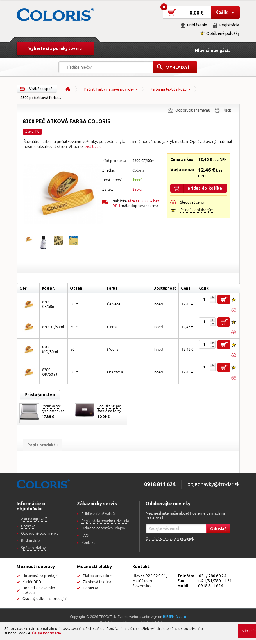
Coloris (138, 170)
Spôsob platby (33, 548)
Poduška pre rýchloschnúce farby (53, 411)
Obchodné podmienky (39, 533)
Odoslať (218, 528)
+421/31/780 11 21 (214, 580)
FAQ (85, 535)
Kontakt (88, 542)
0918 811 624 (210, 585)
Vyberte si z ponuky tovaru (55, 48)
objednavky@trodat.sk (213, 484)
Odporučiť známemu (192, 110)
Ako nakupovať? (34, 519)
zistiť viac (93, 146)
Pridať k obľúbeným (196, 210)
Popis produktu (42, 445)
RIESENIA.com (174, 617)
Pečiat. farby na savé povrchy (109, 89)
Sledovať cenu (192, 202)
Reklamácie (30, 540)
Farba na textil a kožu (169, 89)
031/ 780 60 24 (212, 576)
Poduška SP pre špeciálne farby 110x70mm (109, 411)
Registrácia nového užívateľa (105, 521)
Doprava (28, 526)
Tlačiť (226, 110)
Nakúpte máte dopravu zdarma (135, 203)
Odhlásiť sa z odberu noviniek (170, 538)
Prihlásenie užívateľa (98, 513)
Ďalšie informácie (46, 633)
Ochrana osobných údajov (103, 528)
